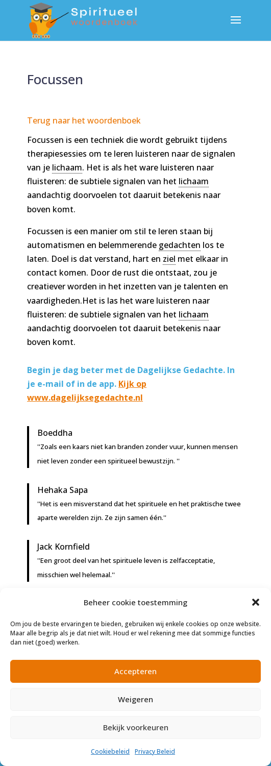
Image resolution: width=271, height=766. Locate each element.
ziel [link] (169, 258)
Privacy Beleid (155, 751)
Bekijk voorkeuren (135, 727)
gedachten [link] (180, 245)
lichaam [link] (67, 167)
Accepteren (135, 671)
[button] (256, 602)
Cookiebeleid (110, 751)
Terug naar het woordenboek (84, 120)
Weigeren (135, 699)
